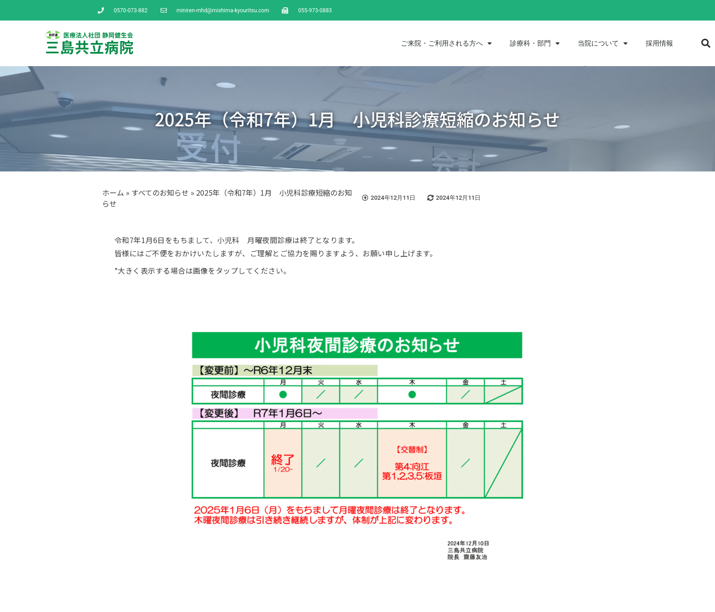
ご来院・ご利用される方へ (446, 44)
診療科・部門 (535, 44)
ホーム (113, 192)
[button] (706, 43)
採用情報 (659, 43)
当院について (602, 44)
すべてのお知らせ (160, 192)
